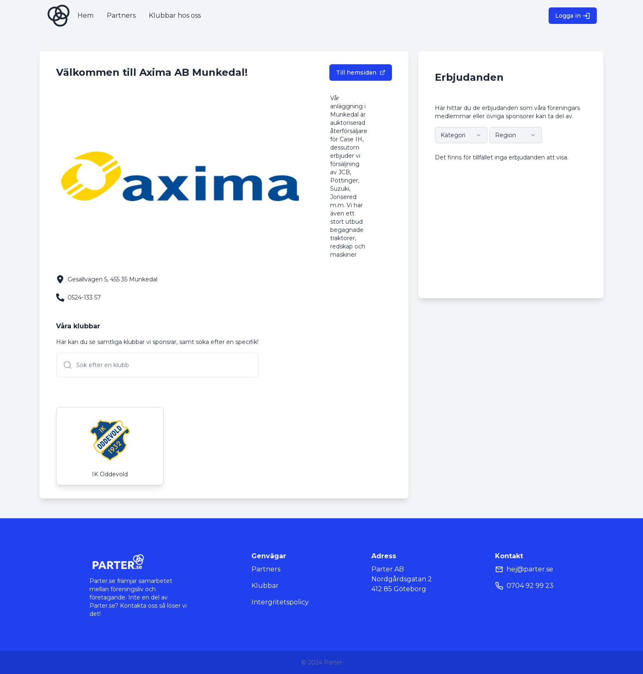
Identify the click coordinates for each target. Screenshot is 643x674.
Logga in (572, 16)
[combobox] (461, 135)
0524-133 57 (84, 297)
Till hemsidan (360, 72)
